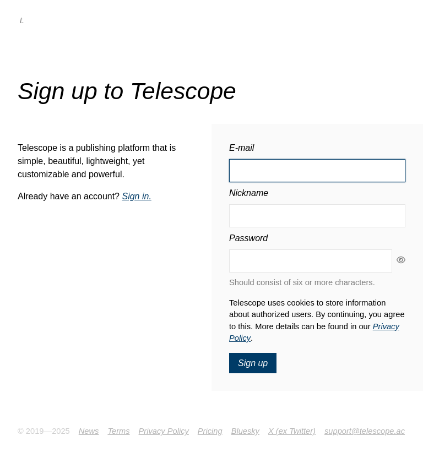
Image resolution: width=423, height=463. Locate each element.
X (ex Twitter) (292, 431)
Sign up (253, 363)
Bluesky (245, 431)
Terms (118, 431)
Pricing (210, 431)
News (89, 431)
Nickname (248, 193)
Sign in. (136, 196)
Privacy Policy (164, 431)
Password (248, 238)
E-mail (241, 147)
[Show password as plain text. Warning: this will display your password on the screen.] (398, 261)
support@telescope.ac (364, 431)
